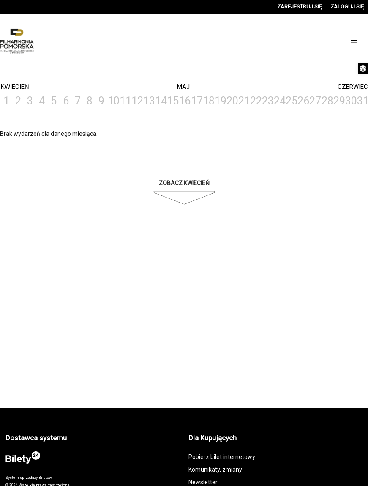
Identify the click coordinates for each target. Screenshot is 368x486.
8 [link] (90, 101)
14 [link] (160, 101)
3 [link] (30, 101)
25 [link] (291, 101)
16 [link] (184, 101)
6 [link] (66, 101)
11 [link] (125, 101)
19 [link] (220, 101)
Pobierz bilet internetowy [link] (221, 456)
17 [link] (196, 101)
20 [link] (231, 101)
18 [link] (208, 101)
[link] (363, 68)
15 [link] (172, 101)
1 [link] (6, 101)
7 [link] (78, 101)
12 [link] (136, 101)
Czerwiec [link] (353, 87)
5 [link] (54, 101)
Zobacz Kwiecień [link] (184, 183)
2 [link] (18, 101)
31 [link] (362, 101)
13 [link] (148, 101)
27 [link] (314, 101)
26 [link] (302, 101)
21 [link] (243, 101)
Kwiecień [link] (15, 87)
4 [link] (42, 101)
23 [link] (267, 101)
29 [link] (338, 101)
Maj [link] (183, 87)
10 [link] (113, 101)
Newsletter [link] (203, 482)
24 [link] (279, 101)
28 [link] (327, 101)
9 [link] (101, 101)
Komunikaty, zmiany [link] (215, 469)
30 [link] (350, 101)
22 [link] (255, 101)
